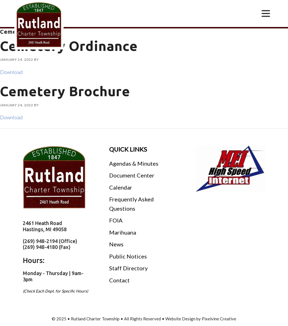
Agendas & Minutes (133, 163)
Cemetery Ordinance (69, 45)
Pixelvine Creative (219, 318)
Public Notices (128, 256)
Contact (119, 280)
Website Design (180, 318)
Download (11, 72)
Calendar (120, 187)
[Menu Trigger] (266, 13)
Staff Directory (128, 268)
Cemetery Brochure (65, 91)
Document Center (131, 175)
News (116, 244)
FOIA (116, 220)
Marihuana (122, 232)
